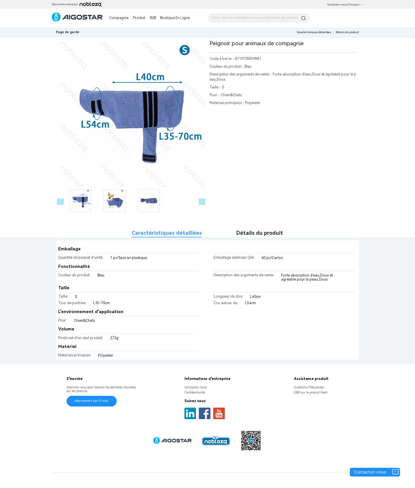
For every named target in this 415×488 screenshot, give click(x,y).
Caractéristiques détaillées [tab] (167, 233)
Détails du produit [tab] (259, 233)
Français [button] (356, 4)
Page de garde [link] (67, 32)
